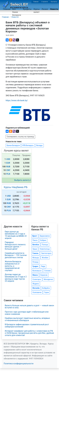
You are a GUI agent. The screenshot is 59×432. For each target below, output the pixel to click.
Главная (36, 1)
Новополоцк (45, 249)
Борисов (44, 275)
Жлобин (45, 258)
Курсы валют (37, 10)
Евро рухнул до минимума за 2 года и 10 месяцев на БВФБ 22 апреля (16, 234)
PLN (8, 174)
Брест (35, 236)
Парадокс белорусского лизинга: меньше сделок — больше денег (15, 245)
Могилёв (36, 288)
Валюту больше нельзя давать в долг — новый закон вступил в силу (29, 306)
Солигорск (37, 279)
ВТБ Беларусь (28, 145)
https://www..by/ (17, 100)
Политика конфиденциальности (18, 363)
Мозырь (36, 258)
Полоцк (45, 245)
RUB (8, 166)
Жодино (36, 284)
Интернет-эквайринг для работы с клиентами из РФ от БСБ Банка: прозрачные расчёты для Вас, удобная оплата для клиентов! (29, 333)
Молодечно (48, 279)
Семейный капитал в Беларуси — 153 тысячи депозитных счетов (16, 255)
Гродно (35, 266)
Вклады (39, 145)
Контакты (54, 1)
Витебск (36, 245)
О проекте (44, 1)
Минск (35, 275)
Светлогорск (46, 253)
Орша (35, 249)
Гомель (36, 253)
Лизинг (45, 9)
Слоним (47, 271)
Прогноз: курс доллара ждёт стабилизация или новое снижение (27, 313)
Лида (43, 266)
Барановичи (45, 236)
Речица (35, 262)
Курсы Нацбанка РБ (15, 187)
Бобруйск (46, 288)
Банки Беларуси (13, 145)
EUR (8, 163)
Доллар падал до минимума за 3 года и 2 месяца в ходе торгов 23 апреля (16, 277)
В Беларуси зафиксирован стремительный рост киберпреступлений (27, 325)
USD (8, 159)
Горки (46, 292)
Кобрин (43, 240)
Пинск (35, 240)
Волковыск (37, 271)
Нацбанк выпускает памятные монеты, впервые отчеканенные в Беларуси (27, 319)
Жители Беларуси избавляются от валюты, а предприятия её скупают (13, 265)
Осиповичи (37, 292)
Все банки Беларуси (16, 12)
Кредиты (27, 9)
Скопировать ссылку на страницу (20, 137)
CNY (8, 170)
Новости (54, 9)
